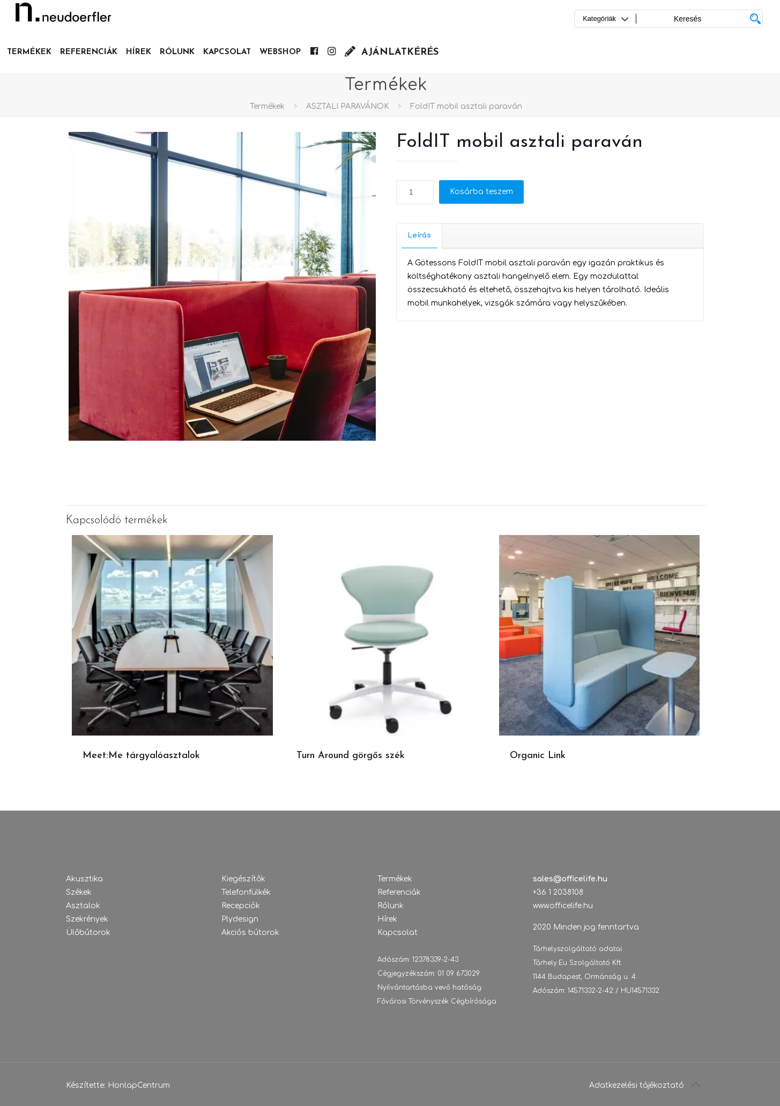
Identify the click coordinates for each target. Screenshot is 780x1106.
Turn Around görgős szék (350, 756)
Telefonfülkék (246, 892)
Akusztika (84, 879)
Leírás (419, 235)
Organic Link (538, 756)
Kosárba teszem (481, 192)
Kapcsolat (397, 933)
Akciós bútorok (250, 933)
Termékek (267, 106)
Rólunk (390, 906)
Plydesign (239, 919)
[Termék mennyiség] (415, 192)
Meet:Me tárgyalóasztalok (141, 756)
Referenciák (399, 892)
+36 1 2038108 (558, 892)
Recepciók (240, 906)
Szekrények (87, 919)
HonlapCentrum (139, 1085)
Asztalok (83, 906)
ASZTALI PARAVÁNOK (347, 106)
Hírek (387, 919)
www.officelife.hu (563, 906)
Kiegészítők (243, 879)
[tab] (419, 236)
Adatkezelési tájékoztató (636, 1085)
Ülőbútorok (88, 933)
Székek (79, 892)
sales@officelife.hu (570, 879)
